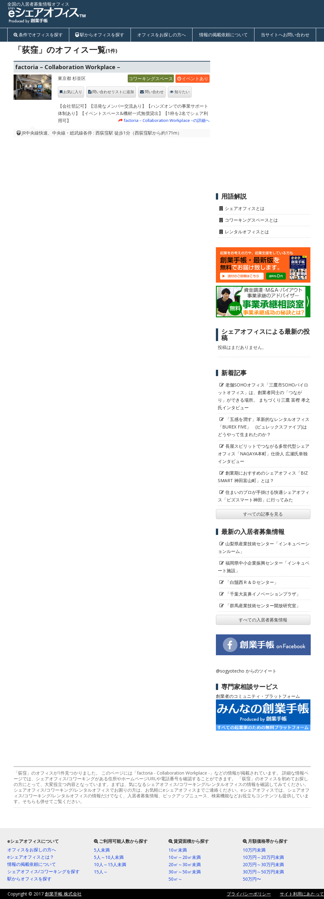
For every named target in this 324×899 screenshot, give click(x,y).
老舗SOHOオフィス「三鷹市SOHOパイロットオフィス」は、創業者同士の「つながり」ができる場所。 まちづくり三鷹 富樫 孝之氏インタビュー (264, 396)
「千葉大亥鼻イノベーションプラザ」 (263, 594)
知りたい (182, 92)
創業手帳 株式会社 (63, 894)
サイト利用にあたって (302, 894)
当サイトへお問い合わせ (285, 35)
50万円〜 (252, 879)
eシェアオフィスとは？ (30, 857)
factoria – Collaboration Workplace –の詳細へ (167, 120)
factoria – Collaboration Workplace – (67, 67)
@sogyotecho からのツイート (246, 671)
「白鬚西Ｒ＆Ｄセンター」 (251, 582)
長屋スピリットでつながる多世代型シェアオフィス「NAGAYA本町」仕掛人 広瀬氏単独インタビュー (263, 453)
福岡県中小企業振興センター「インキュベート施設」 (263, 566)
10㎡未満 (177, 850)
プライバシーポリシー (249, 894)
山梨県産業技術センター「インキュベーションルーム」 (263, 547)
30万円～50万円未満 (263, 872)
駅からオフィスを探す (102, 35)
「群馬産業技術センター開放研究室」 (263, 605)
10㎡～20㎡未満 (184, 857)
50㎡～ (175, 879)
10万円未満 (254, 850)
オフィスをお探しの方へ (161, 35)
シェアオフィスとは (245, 208)
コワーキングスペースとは (251, 220)
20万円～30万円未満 (263, 864)
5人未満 (102, 850)
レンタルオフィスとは (247, 232)
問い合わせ (154, 92)
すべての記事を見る (263, 514)
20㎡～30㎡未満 (184, 864)
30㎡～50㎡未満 (184, 872)
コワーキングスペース (151, 78)
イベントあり (195, 78)
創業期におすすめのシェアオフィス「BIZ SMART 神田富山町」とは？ (263, 476)
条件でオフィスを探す (41, 35)
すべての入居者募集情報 (263, 620)
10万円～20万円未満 (263, 857)
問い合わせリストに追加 (113, 92)
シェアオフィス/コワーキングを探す (43, 871)
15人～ (101, 872)
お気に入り (72, 92)
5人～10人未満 (109, 857)
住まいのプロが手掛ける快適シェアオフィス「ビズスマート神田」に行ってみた (263, 496)
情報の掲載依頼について (223, 35)
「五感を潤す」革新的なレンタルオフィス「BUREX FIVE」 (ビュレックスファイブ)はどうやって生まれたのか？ (263, 426)
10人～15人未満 (110, 864)
